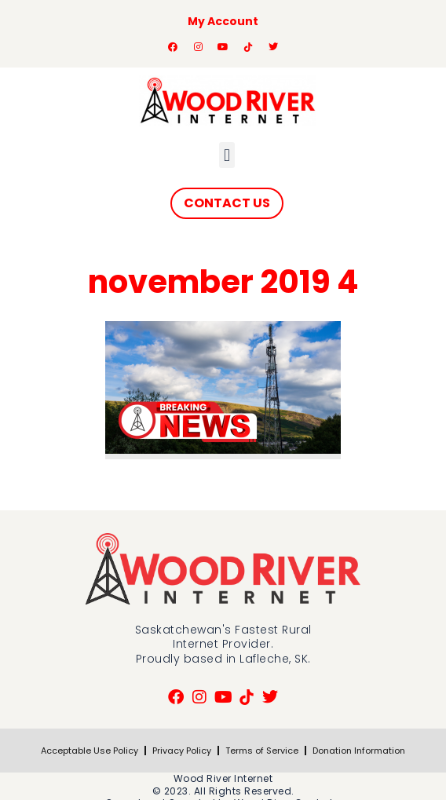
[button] (226, 155)
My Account (223, 21)
